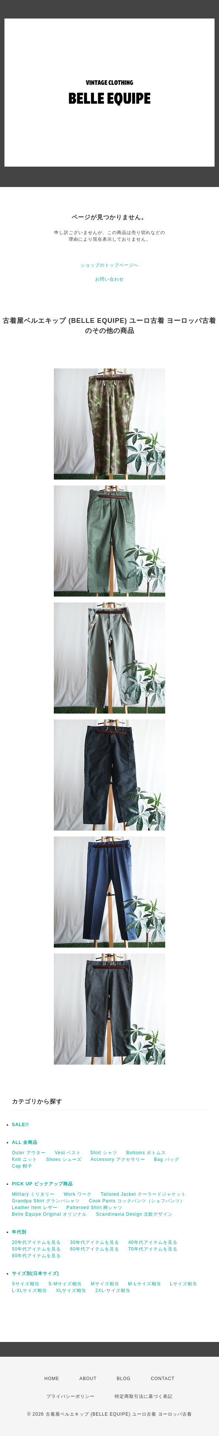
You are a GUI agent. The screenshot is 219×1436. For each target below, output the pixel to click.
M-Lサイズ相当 (144, 1283)
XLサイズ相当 (71, 1290)
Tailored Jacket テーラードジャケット (143, 1194)
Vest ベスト (68, 1152)
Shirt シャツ (103, 1152)
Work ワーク (78, 1194)
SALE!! (20, 1124)
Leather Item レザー (35, 1207)
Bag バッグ (166, 1159)
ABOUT (88, 1378)
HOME (52, 1378)
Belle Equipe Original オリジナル (49, 1214)
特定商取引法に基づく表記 (144, 1396)
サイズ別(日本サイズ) (35, 1273)
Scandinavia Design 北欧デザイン (134, 1214)
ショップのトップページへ (109, 265)
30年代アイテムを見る (94, 1242)
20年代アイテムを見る (36, 1242)
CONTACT (162, 1378)
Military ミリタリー (33, 1194)
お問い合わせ (109, 279)
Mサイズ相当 (105, 1283)
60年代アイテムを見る (94, 1249)
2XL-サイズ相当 (112, 1290)
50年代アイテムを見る (36, 1249)
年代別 (19, 1232)
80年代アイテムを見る (36, 1255)
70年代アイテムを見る (152, 1249)
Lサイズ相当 (183, 1283)
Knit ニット (24, 1159)
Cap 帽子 (22, 1166)
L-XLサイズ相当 (29, 1290)
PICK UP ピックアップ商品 (42, 1183)
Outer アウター (29, 1152)
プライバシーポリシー (70, 1396)
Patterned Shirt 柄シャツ (94, 1207)
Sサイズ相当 (25, 1283)
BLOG (124, 1378)
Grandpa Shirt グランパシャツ (46, 1200)
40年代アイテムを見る (152, 1242)
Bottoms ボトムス (146, 1152)
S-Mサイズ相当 (65, 1283)
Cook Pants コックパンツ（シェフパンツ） (136, 1200)
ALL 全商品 (24, 1142)
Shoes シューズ (63, 1159)
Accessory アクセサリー (118, 1159)
